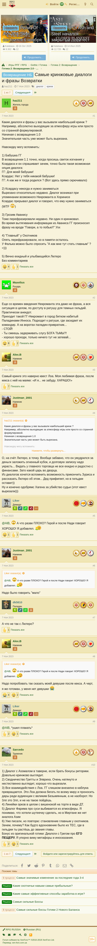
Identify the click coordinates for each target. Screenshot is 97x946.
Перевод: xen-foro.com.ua (15, 943)
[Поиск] (92, 4)
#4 (94, 413)
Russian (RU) (32, 929)
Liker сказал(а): (12, 573)
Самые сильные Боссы (28, 901)
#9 (94, 721)
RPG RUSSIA (12, 929)
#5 (94, 516)
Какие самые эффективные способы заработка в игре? (49, 893)
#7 (94, 617)
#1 (94, 116)
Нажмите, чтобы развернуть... (49, 450)
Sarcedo (18, 749)
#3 (94, 370)
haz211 (8, 86)
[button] (4, 4)
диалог (40, 86)
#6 (94, 565)
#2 (94, 297)
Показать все (26, 266)
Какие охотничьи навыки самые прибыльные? (43, 885)
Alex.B (17, 354)
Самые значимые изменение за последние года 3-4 (50, 877)
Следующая (22, 92)
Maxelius (18, 282)
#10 (93, 765)
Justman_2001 (22, 397)
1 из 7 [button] (7, 92)
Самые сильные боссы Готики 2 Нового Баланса (48, 909)
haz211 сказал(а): (14, 420)
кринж (50, 86)
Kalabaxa (9, 46)
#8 (94, 656)
